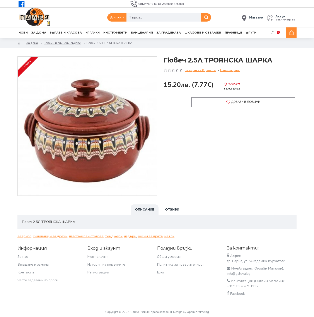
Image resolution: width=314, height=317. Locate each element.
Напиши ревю (230, 70)
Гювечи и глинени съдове (62, 43)
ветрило (24, 235)
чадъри (130, 235)
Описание (144, 209)
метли (169, 235)
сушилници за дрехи (50, 235)
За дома (32, 43)
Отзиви (172, 209)
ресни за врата (150, 235)
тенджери (114, 235)
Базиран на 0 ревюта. (200, 70)
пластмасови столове (86, 235)
